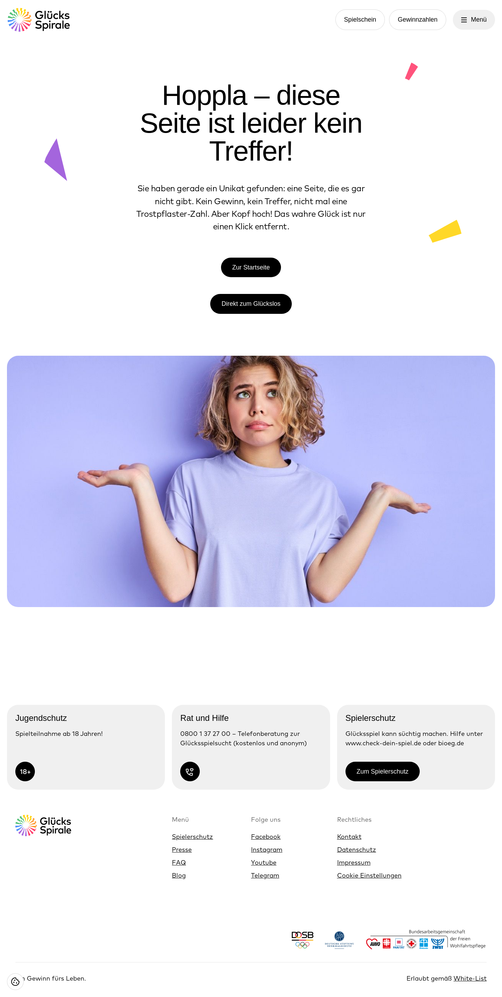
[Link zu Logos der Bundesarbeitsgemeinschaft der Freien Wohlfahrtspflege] (426, 940)
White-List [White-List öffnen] (470, 978)
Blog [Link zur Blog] (179, 875)
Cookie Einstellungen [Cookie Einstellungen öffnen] (369, 875)
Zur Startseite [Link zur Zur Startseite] (251, 267)
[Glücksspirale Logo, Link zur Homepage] (38, 19)
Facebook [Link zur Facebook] (266, 837)
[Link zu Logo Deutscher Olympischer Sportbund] (302, 939)
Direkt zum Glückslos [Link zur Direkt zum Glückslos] (250, 303)
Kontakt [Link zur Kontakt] (349, 837)
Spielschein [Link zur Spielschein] (360, 19)
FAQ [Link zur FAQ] (179, 862)
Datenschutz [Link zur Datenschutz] (356, 849)
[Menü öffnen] (474, 19)
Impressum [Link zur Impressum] (354, 862)
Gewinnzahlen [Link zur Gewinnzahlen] (418, 19)
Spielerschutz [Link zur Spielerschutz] (192, 837)
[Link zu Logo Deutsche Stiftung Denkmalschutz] (339, 940)
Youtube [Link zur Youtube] (263, 862)
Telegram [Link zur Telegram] (265, 875)
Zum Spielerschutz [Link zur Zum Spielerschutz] (383, 771)
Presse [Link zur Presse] (182, 849)
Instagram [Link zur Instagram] (266, 849)
